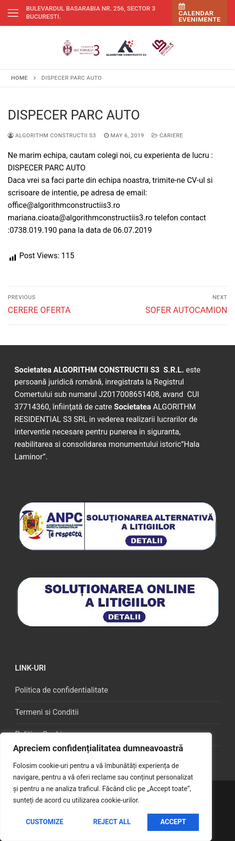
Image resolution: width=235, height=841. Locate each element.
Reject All (112, 822)
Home (19, 77)
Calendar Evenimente (200, 13)
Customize (45, 822)
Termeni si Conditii (46, 712)
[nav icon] (13, 13)
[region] (106, 787)
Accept (173, 822)
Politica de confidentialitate (61, 690)
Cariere (167, 135)
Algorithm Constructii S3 (52, 135)
